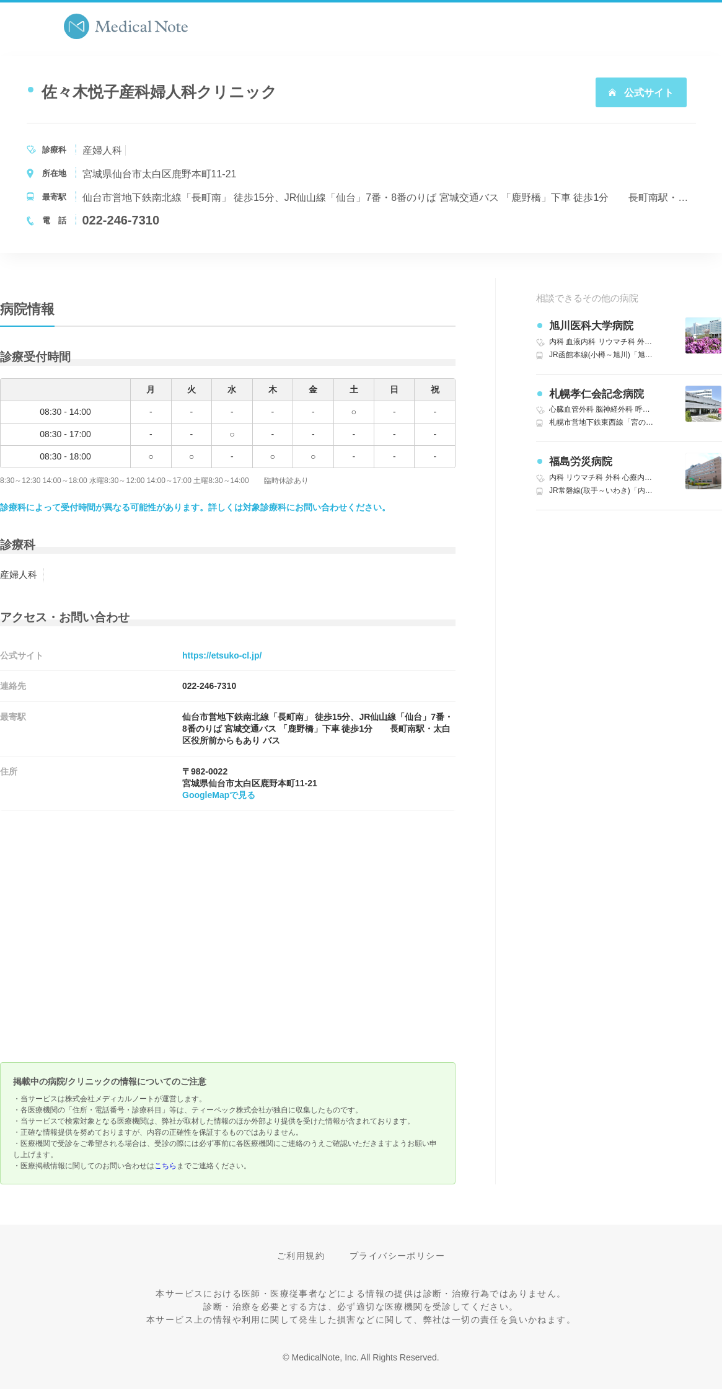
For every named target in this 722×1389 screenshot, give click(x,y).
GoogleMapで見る (218, 795)
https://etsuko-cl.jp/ (222, 655)
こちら (165, 1165)
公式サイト (641, 92)
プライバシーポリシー (397, 1256)
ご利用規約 (301, 1256)
